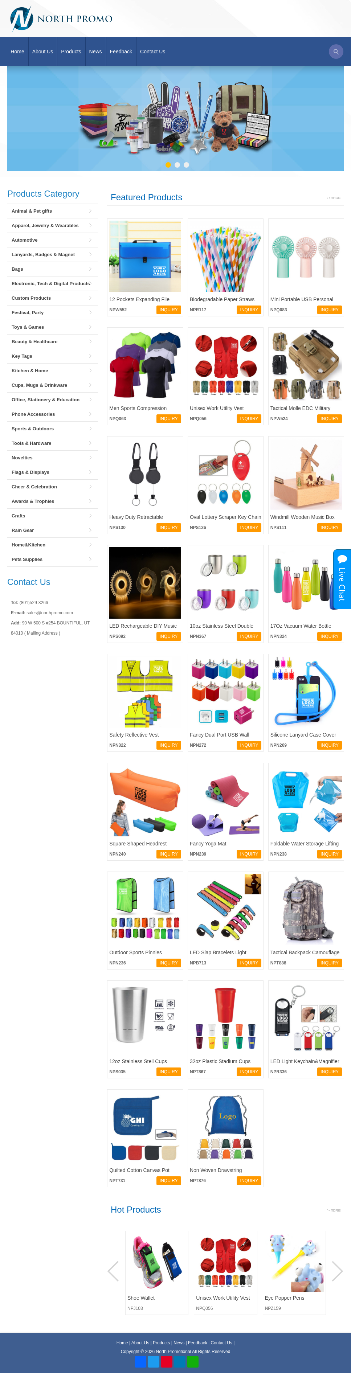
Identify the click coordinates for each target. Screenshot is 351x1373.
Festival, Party (28, 312)
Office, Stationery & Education (45, 399)
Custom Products (31, 298)
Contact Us (152, 51)
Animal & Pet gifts (32, 211)
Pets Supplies (27, 559)
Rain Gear (23, 530)
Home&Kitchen (28, 545)
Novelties (22, 457)
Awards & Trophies (33, 501)
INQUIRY (169, 309)
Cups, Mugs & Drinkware (39, 385)
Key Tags (22, 356)
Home (17, 51)
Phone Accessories (33, 414)
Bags (17, 269)
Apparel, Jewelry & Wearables (45, 225)
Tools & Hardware (32, 443)
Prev (114, 1271)
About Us (42, 51)
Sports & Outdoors (33, 428)
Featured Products (146, 197)
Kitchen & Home (30, 370)
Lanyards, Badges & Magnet (43, 254)
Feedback (121, 51)
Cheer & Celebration (34, 486)
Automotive (25, 240)
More (333, 197)
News (95, 51)
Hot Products (136, 1209)
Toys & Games (28, 327)
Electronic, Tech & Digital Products (51, 283)
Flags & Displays (30, 472)
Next (337, 1271)
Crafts (18, 516)
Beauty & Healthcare (34, 341)
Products (71, 51)
